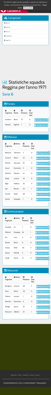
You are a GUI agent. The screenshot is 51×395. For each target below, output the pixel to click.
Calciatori (25, 375)
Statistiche (14, 375)
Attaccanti (11, 270)
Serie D (7, 31)
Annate (31, 375)
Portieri (9, 103)
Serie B (7, 27)
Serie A (7, 23)
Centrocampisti (13, 211)
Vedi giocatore (41, 120)
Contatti (37, 375)
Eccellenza (8, 36)
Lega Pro (7, 40)
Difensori (10, 137)
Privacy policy (41, 383)
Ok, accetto (28, 8)
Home (20, 375)
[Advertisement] (22, 62)
